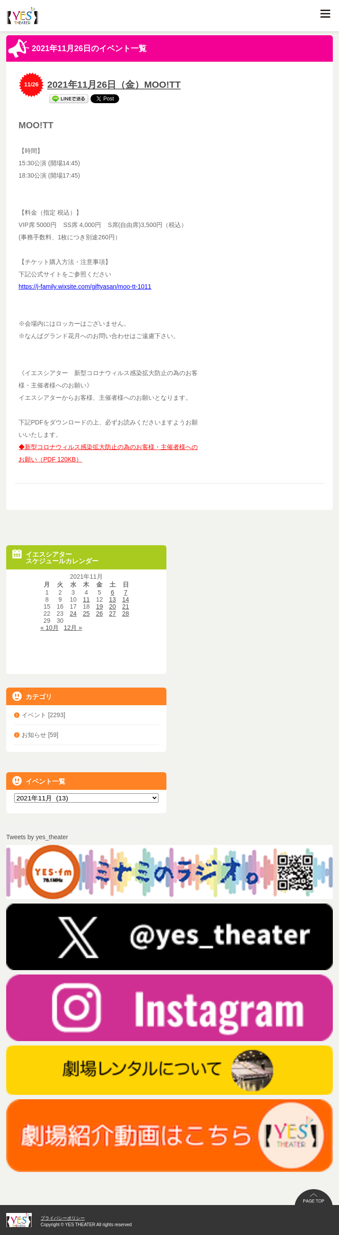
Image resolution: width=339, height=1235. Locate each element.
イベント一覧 (38, 780)
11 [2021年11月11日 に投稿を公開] (86, 599)
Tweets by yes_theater (37, 837)
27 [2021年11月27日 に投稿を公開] (112, 613)
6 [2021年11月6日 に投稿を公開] (112, 592)
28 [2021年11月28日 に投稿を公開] (125, 613)
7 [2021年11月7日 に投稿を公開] (126, 592)
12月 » (73, 627)
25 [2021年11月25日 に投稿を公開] (86, 613)
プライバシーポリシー (63, 1218)
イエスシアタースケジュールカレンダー (55, 557)
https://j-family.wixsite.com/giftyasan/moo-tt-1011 (85, 286)
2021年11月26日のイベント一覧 (77, 48)
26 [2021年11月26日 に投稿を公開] (99, 613)
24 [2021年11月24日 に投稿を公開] (73, 613)
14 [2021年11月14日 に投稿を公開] (125, 599)
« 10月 (50, 627)
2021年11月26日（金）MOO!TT (114, 84)
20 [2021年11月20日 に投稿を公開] (112, 606)
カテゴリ (32, 696)
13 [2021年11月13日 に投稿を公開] (112, 599)
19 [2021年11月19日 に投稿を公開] (99, 606)
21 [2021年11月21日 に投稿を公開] (125, 606)
